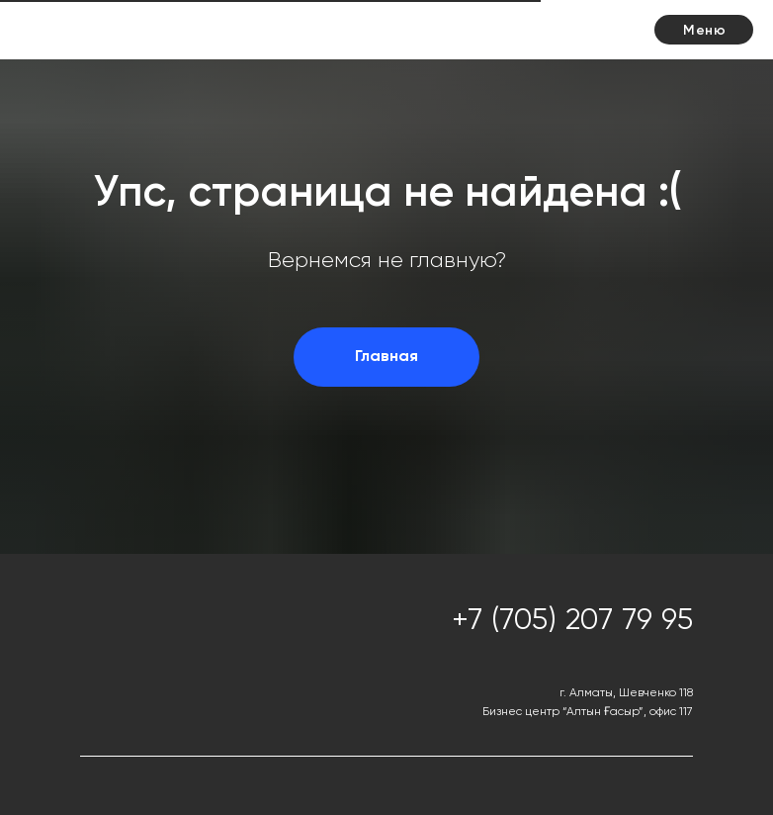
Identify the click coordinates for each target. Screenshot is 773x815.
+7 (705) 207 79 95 (572, 621)
